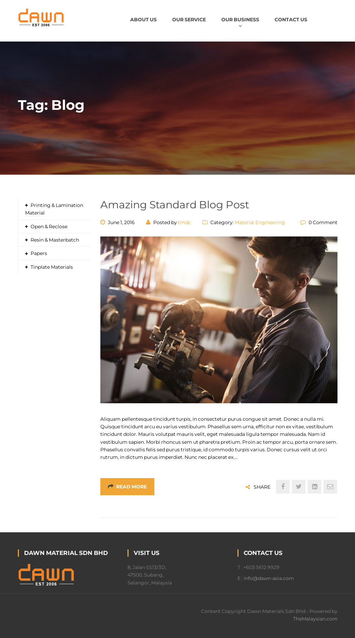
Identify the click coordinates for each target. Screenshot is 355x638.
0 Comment (323, 222)
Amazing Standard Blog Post (174, 204)
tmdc (184, 222)
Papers (39, 253)
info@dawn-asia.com (269, 578)
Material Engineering (260, 222)
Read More (127, 487)
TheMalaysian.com (315, 619)
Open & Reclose (49, 226)
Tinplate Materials (52, 267)
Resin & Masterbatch (55, 240)
